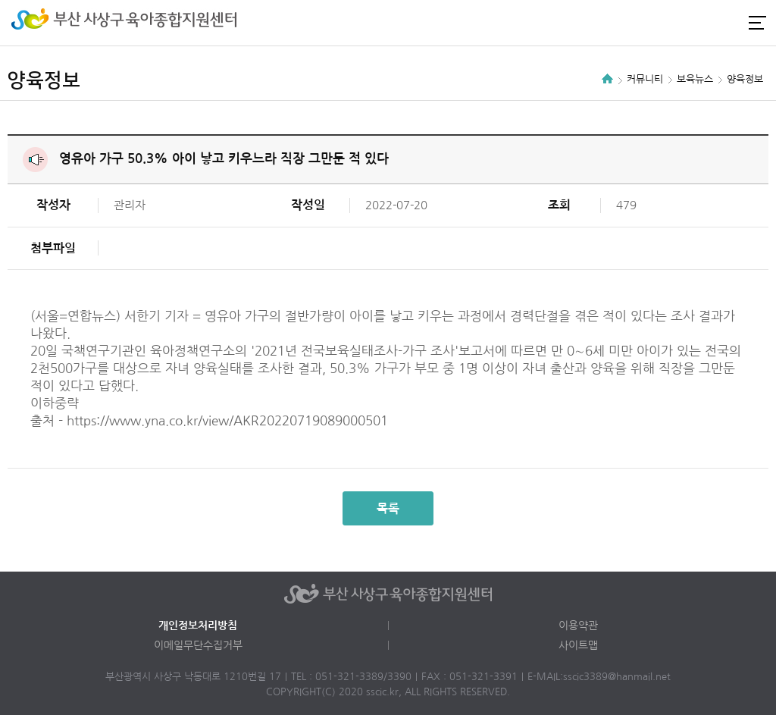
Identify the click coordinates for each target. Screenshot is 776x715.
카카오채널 (729, 22)
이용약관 (578, 625)
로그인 (677, 22)
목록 (388, 508)
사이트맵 (578, 645)
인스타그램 (703, 22)
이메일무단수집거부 (198, 645)
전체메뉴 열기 (757, 22)
